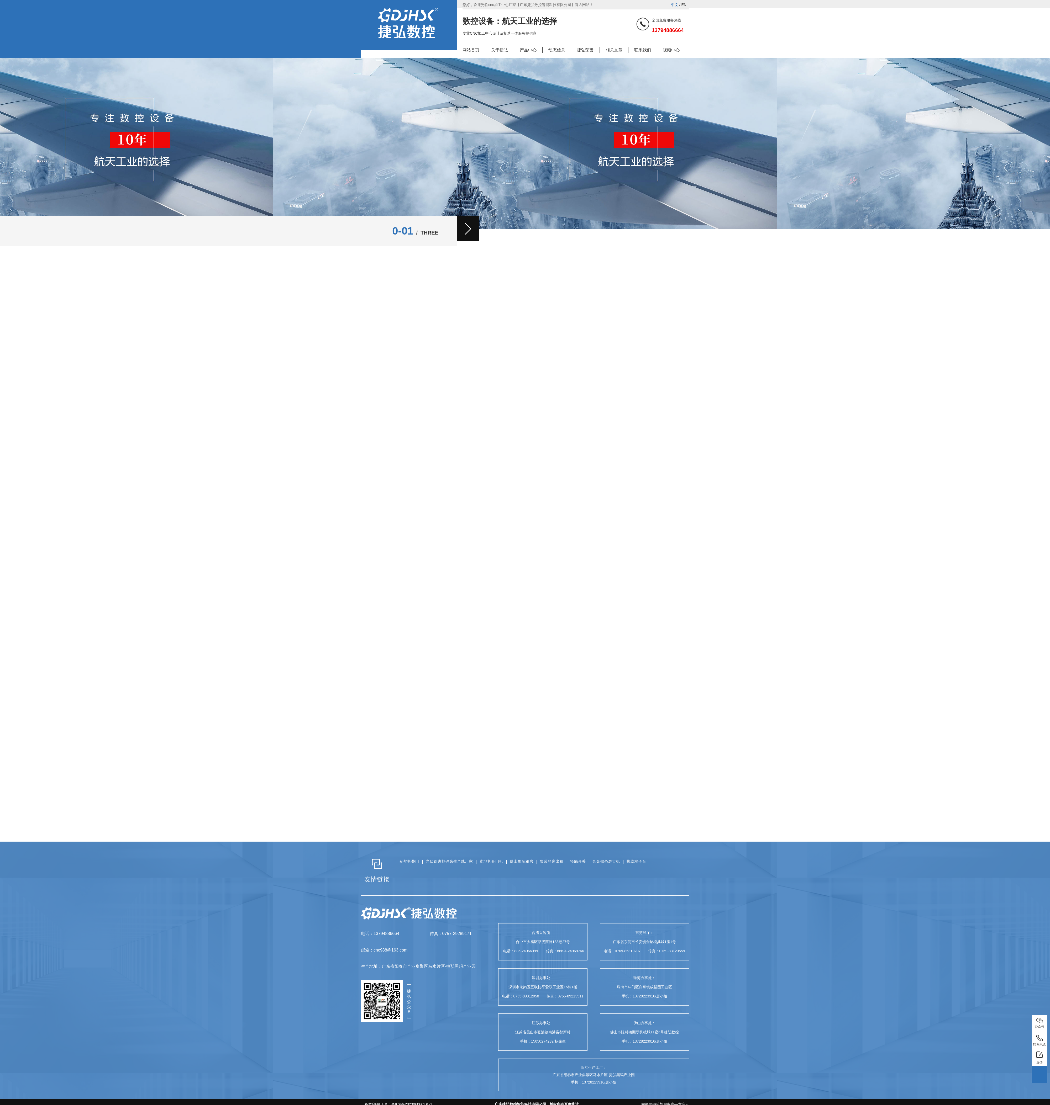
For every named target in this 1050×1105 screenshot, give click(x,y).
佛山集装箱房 (521, 861)
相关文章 (614, 50)
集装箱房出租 (552, 861)
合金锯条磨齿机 (606, 861)
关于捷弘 (499, 50)
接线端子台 (636, 861)
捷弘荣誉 (585, 50)
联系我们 (642, 50)
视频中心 (671, 50)
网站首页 (471, 50)
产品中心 (528, 50)
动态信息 (556, 50)
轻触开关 (578, 861)
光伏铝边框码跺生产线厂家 (449, 861)
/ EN (678, 5)
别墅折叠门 (409, 861)
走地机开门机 (491, 861)
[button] (468, 228)
